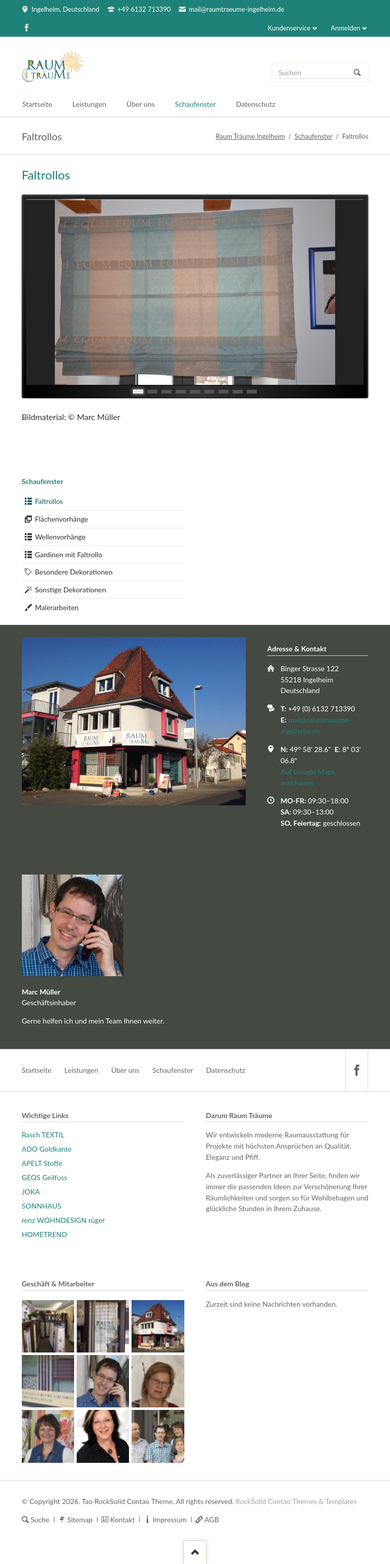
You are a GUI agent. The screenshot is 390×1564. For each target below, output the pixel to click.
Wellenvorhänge (60, 536)
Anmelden (345, 28)
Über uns (140, 104)
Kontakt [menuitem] (122, 1519)
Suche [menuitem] (39, 1519)
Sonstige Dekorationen (70, 589)
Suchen (357, 72)
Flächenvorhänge (61, 519)
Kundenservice (289, 28)
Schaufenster (314, 136)
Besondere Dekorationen (74, 571)
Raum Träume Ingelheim (250, 136)
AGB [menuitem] (212, 1519)
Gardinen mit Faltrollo (69, 554)
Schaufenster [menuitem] (172, 1070)
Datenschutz (255, 104)
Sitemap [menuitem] (79, 1519)
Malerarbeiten (57, 607)
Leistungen (90, 104)
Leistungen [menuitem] (81, 1070)
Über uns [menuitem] (125, 1070)
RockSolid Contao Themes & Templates (296, 1501)
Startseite (37, 104)
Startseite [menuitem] (37, 1070)
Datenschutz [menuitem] (225, 1070)
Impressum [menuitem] (170, 1519)
